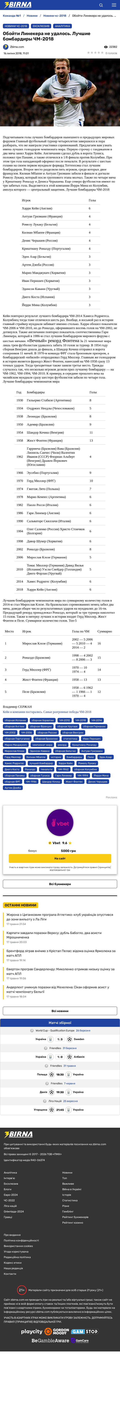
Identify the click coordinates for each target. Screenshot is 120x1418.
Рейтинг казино (72, 1222)
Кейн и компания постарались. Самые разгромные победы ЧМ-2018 (47, 712)
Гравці (8, 1217)
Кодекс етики (13, 1262)
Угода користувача (16, 1251)
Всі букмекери (60, 884)
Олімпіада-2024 (14, 1211)
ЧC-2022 (9, 1200)
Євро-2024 (11, 1195)
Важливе (68, 1183)
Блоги (7, 1189)
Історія (66, 1195)
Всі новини (60, 1011)
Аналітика (62, 26)
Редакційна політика (17, 1257)
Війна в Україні (71, 1189)
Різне (65, 1206)
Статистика (70, 1200)
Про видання (12, 1235)
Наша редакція (13, 1268)
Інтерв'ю (9, 1178)
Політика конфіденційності (21, 1240)
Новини (67, 1172)
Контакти (10, 1274)
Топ (64, 1178)
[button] (101, 5)
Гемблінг (68, 1211)
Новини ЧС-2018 (16, 26)
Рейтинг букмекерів (75, 1217)
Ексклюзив (41, 26)
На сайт (60, 858)
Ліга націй (10, 1206)
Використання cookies (18, 1246)
